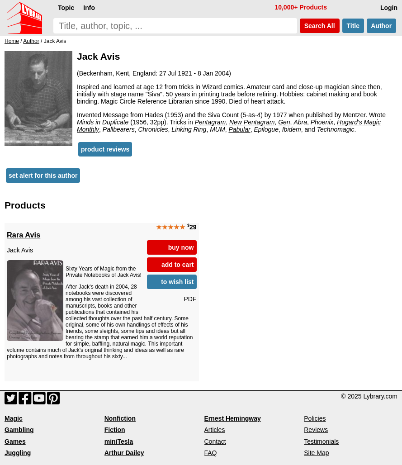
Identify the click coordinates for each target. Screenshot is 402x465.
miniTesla (118, 441)
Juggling (18, 452)
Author (381, 25)
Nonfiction (120, 418)
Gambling (19, 429)
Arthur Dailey (124, 452)
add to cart (177, 264)
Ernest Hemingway (232, 418)
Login (388, 7)
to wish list (177, 281)
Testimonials (321, 441)
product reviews (105, 149)
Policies (315, 418)
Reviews (316, 429)
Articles (214, 429)
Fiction (114, 429)
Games (15, 441)
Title (353, 25)
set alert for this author (43, 175)
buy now (181, 247)
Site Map (316, 452)
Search (320, 25)
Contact (215, 441)
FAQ (210, 452)
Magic (14, 418)
